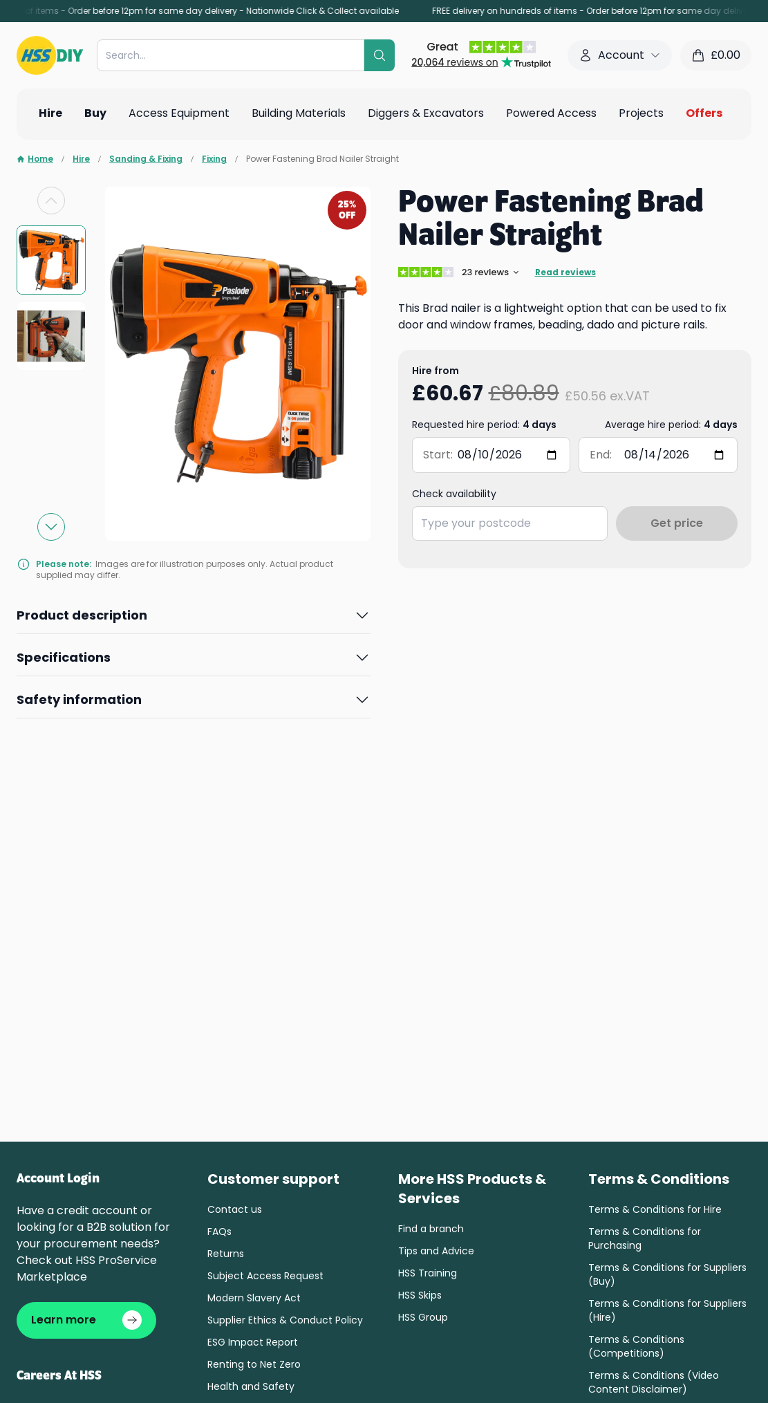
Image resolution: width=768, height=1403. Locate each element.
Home (35, 159)
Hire (81, 159)
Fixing (214, 159)
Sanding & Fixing (145, 159)
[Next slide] (51, 527)
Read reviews (565, 272)
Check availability (454, 494)
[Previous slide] (51, 200)
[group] (51, 260)
